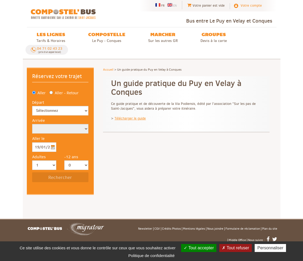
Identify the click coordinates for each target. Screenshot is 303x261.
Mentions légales (194, 228)
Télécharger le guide (130, 118)
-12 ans (71, 157)
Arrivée (38, 120)
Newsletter (145, 228)
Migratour (85, 228)
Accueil (108, 69)
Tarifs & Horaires (50, 37)
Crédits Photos (171, 228)
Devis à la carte (213, 37)
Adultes (39, 157)
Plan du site (269, 228)
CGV (157, 228)
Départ (38, 102)
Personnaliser (270, 248)
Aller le (38, 138)
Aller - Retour (64, 93)
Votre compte (251, 5)
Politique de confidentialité (151, 255)
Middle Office (237, 240)
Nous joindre (215, 228)
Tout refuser (235, 248)
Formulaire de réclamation (242, 228)
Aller (39, 93)
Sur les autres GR (163, 37)
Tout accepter (199, 248)
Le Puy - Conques (106, 37)
